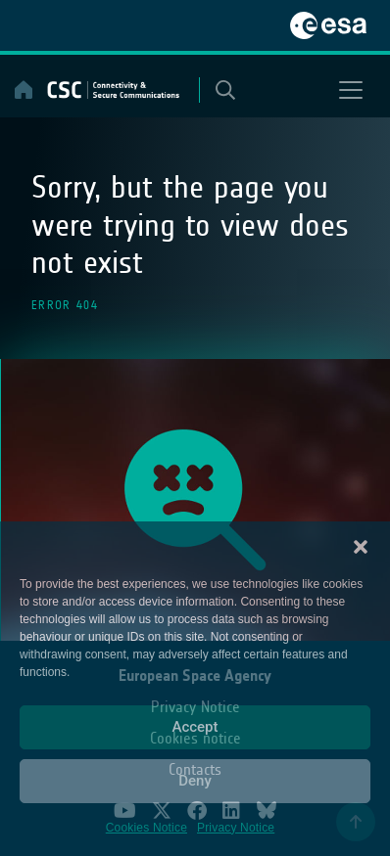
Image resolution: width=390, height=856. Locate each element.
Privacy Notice (235, 827)
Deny (195, 780)
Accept (194, 727)
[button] (360, 546)
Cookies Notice (146, 827)
